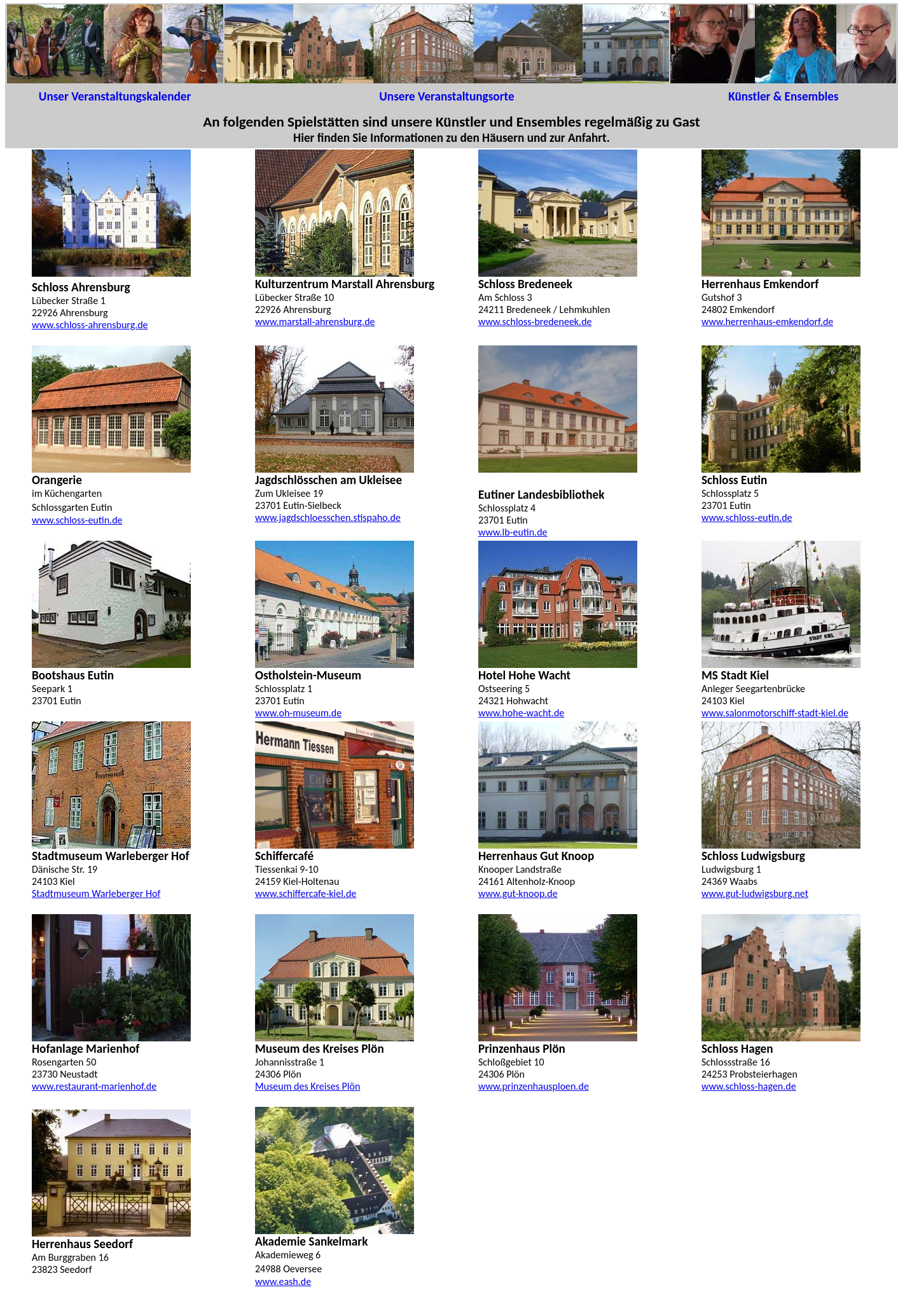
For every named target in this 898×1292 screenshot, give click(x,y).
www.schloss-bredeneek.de (535, 322)
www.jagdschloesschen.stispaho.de (328, 517)
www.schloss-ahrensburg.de (90, 325)
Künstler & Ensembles (783, 96)
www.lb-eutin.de (513, 532)
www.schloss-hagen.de (748, 1086)
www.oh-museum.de (298, 713)
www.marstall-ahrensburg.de (315, 322)
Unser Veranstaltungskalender (115, 96)
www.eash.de (283, 1281)
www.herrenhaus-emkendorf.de (767, 322)
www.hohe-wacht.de (521, 713)
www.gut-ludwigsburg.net (754, 893)
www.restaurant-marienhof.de (94, 1086)
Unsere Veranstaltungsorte (446, 96)
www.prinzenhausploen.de (533, 1086)
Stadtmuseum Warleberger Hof (96, 893)
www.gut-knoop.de (518, 893)
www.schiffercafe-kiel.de (305, 893)
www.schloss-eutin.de (746, 517)
